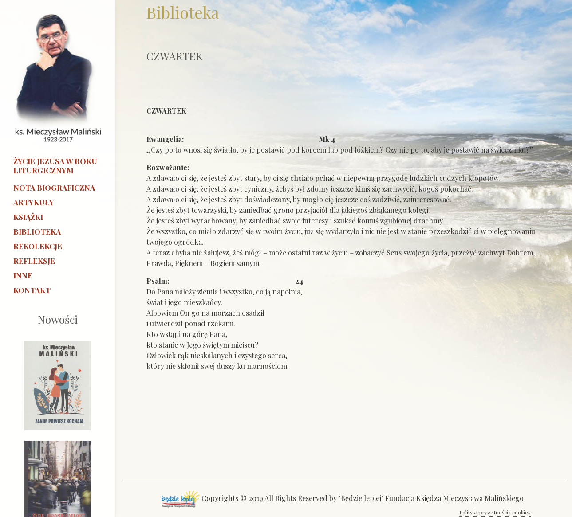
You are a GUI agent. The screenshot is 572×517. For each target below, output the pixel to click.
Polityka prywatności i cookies (495, 512)
